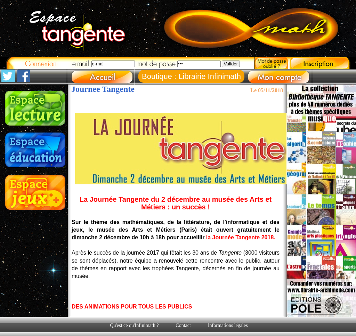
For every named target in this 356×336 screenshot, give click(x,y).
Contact (183, 325)
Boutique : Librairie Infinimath (191, 76)
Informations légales (228, 325)
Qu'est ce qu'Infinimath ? (134, 325)
